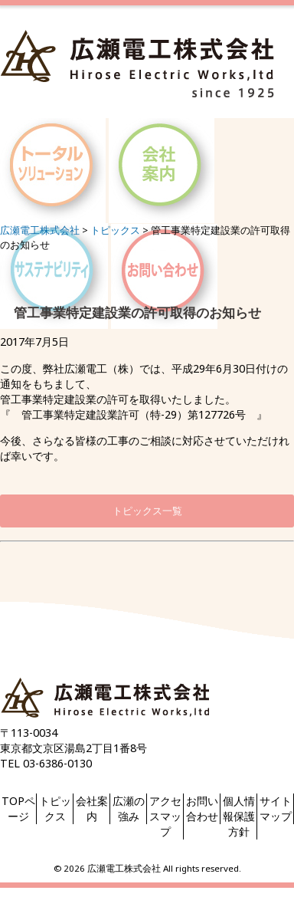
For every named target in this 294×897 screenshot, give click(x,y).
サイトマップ (276, 808)
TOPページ (18, 808)
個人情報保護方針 (239, 816)
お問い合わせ (202, 808)
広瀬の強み (129, 808)
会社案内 (92, 808)
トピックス (55, 808)
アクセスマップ (165, 816)
